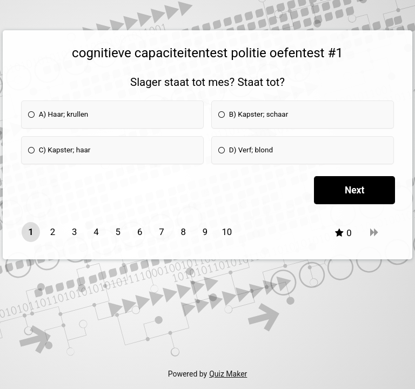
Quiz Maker (228, 374)
